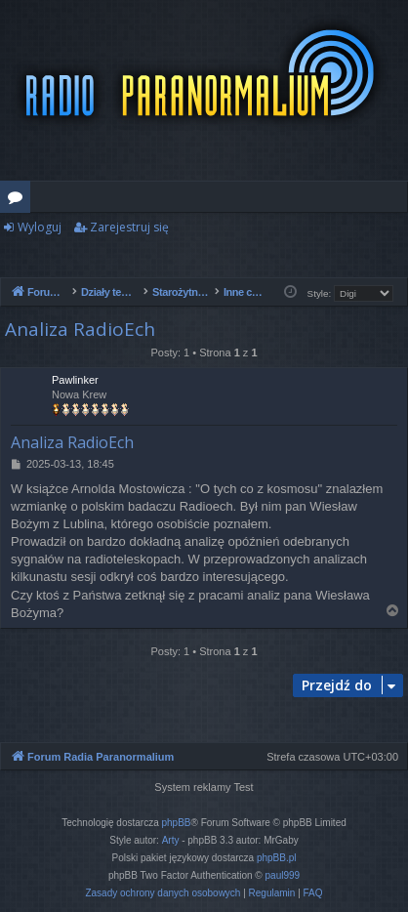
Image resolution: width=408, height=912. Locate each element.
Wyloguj (39, 227)
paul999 (283, 875)
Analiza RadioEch (80, 329)
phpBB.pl (277, 857)
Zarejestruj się (129, 227)
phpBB (176, 822)
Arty (171, 840)
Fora (19, 200)
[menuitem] (162, 893)
